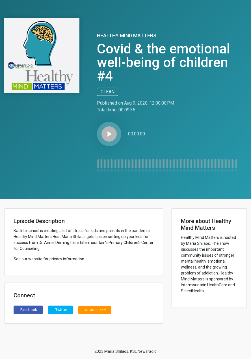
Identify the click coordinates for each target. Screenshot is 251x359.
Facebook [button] (28, 309)
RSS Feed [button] (95, 310)
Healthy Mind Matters (126, 35)
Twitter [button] (61, 309)
